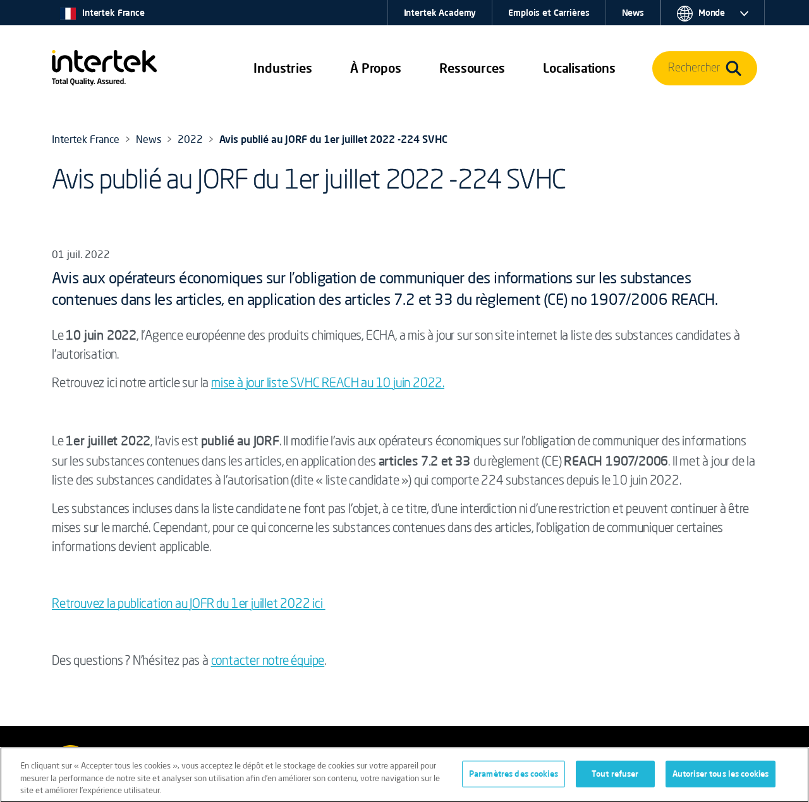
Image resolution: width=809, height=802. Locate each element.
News (633, 12)
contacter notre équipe (268, 661)
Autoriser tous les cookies (720, 777)
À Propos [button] (375, 68)
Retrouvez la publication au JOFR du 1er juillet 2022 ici (188, 604)
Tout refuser (615, 777)
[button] (282, 68)
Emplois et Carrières (548, 12)
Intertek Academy (440, 12)
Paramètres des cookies (513, 777)
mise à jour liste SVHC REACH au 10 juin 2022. (327, 384)
